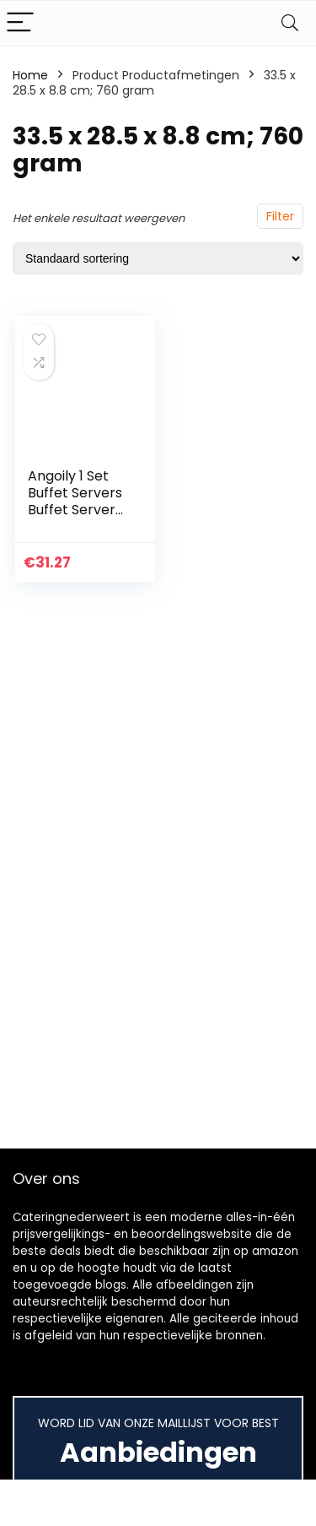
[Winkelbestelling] (158, 258)
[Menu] (20, 23)
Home (30, 75)
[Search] (290, 23)
